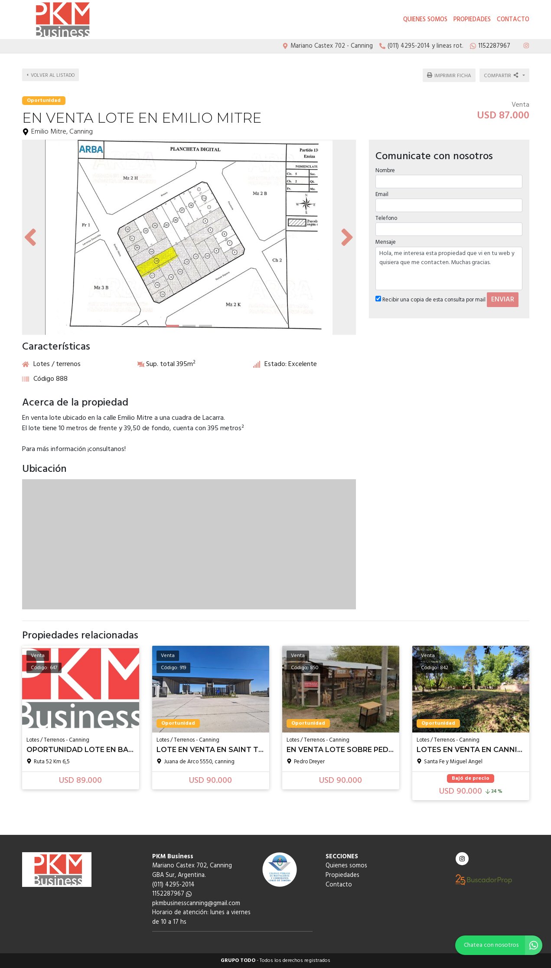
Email (381, 190)
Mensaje (385, 238)
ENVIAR (502, 295)
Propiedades (472, 20)
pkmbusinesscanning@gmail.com (196, 904)
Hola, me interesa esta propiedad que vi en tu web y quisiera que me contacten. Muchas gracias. (449, 263)
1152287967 (172, 894)
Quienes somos (425, 20)
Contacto (513, 20)
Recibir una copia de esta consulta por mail (430, 295)
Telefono (386, 213)
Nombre (385, 166)
